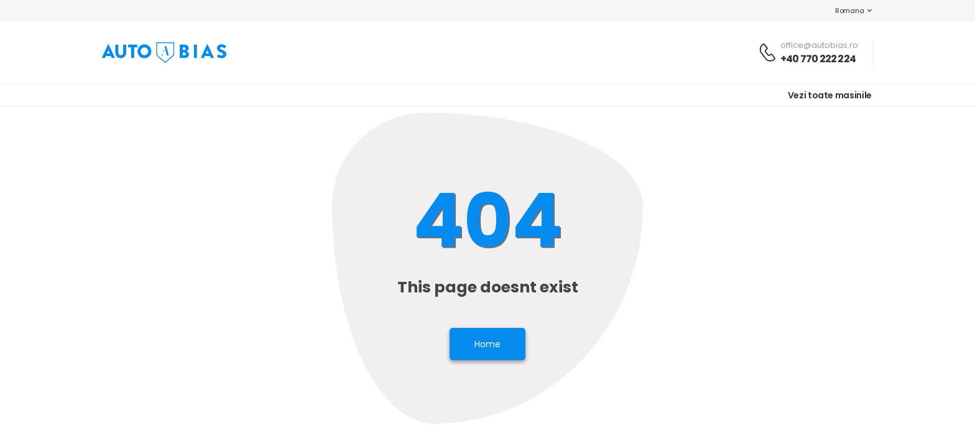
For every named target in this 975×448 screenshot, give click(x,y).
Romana (843, 11)
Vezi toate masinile (830, 95)
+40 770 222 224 (818, 59)
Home (487, 344)
